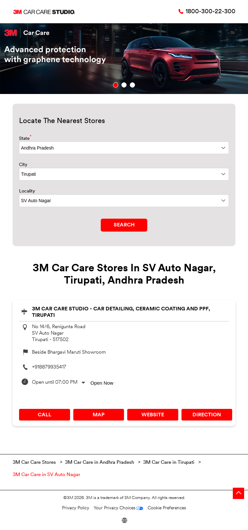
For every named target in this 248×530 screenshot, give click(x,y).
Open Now (101, 383)
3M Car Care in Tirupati (168, 462)
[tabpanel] (124, 58)
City (23, 164)
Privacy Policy (75, 508)
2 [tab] (124, 85)
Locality (27, 191)
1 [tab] (115, 85)
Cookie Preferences (167, 508)
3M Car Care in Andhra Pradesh (99, 462)
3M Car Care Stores (35, 462)
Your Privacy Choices (114, 508)
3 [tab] (132, 85)
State (25, 138)
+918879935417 (49, 367)
